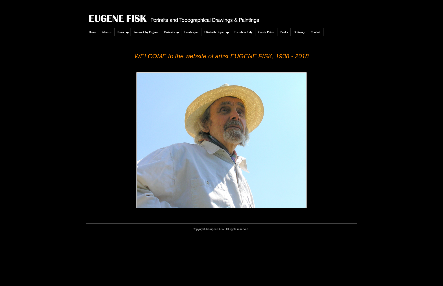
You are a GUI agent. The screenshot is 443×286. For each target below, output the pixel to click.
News (123, 32)
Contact (315, 32)
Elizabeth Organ (216, 32)
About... (107, 32)
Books (284, 32)
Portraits (171, 32)
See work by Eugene (146, 32)
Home (92, 32)
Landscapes (191, 32)
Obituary (299, 32)
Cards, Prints (266, 32)
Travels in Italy (243, 32)
